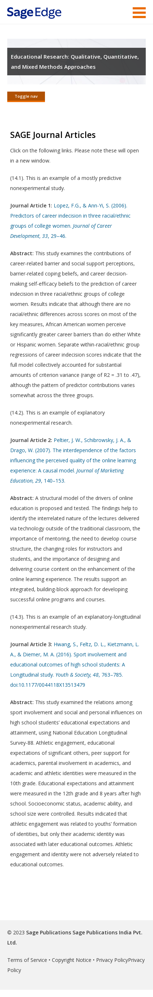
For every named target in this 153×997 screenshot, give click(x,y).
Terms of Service (27, 959)
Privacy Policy (112, 959)
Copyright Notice (71, 959)
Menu (139, 12)
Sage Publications (48, 932)
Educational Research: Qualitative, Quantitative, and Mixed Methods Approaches (75, 61)
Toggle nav (26, 96)
